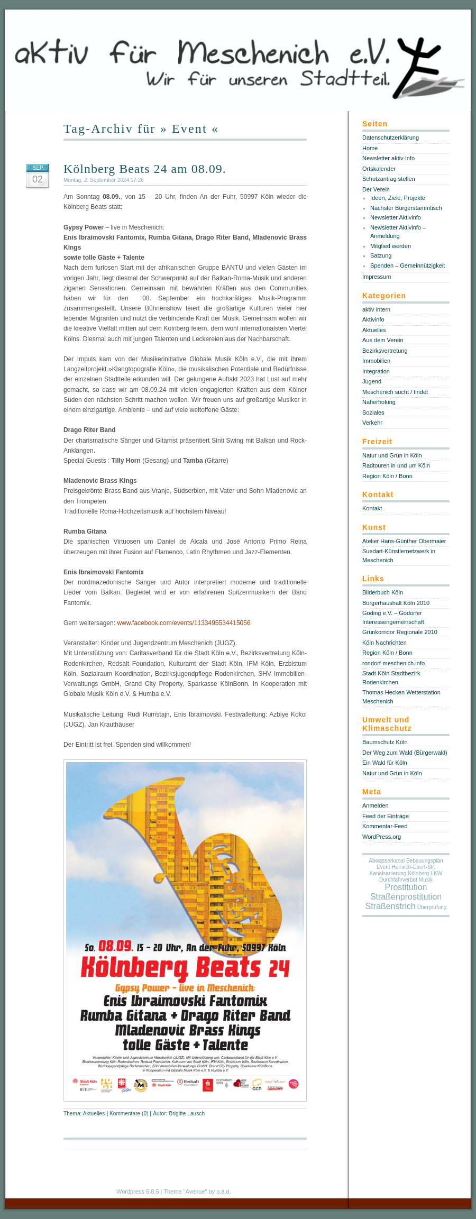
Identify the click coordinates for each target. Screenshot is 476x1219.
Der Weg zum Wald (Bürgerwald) (404, 752)
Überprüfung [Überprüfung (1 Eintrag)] (432, 907)
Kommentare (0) (129, 1113)
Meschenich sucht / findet (395, 392)
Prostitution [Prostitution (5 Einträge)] (406, 887)
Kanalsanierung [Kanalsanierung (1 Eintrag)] (388, 873)
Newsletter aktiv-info (388, 158)
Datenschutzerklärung (390, 137)
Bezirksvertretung (385, 350)
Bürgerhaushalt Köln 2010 (395, 603)
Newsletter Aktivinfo (395, 217)
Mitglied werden (390, 246)
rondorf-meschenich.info (393, 663)
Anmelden (375, 805)
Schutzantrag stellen (388, 179)
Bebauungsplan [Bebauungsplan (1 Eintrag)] (424, 861)
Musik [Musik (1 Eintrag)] (426, 880)
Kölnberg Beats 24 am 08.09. (144, 169)
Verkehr (372, 422)
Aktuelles (94, 1113)
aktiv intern (376, 309)
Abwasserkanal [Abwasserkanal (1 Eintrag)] (387, 861)
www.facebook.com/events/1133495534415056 (183, 623)
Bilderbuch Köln (382, 592)
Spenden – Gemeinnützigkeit (407, 265)
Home (370, 148)
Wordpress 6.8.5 (137, 1191)
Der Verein (376, 189)
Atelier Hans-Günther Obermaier (404, 541)
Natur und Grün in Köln (392, 455)
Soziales (373, 412)
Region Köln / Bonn (387, 476)
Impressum (376, 276)
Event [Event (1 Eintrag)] (383, 867)
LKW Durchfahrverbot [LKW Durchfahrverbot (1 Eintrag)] (410, 876)
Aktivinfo (373, 319)
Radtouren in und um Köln (396, 465)
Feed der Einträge (385, 816)
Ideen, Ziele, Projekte (397, 198)
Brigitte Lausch (187, 1113)
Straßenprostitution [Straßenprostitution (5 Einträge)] (406, 896)
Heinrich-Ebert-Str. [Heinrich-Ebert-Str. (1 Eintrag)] (413, 867)
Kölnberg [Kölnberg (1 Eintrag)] (418, 873)
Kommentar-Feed (385, 826)
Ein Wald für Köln (384, 762)
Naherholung (379, 402)
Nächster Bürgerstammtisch (406, 208)
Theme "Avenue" (185, 1191)
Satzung (380, 255)
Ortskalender (379, 169)
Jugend (371, 381)
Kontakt (372, 508)
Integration (376, 371)
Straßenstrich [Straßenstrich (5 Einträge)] (390, 906)
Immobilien (376, 361)
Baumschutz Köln (385, 742)
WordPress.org (381, 836)
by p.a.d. (220, 1191)
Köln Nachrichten (384, 642)
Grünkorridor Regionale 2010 (399, 632)
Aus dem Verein (383, 340)
